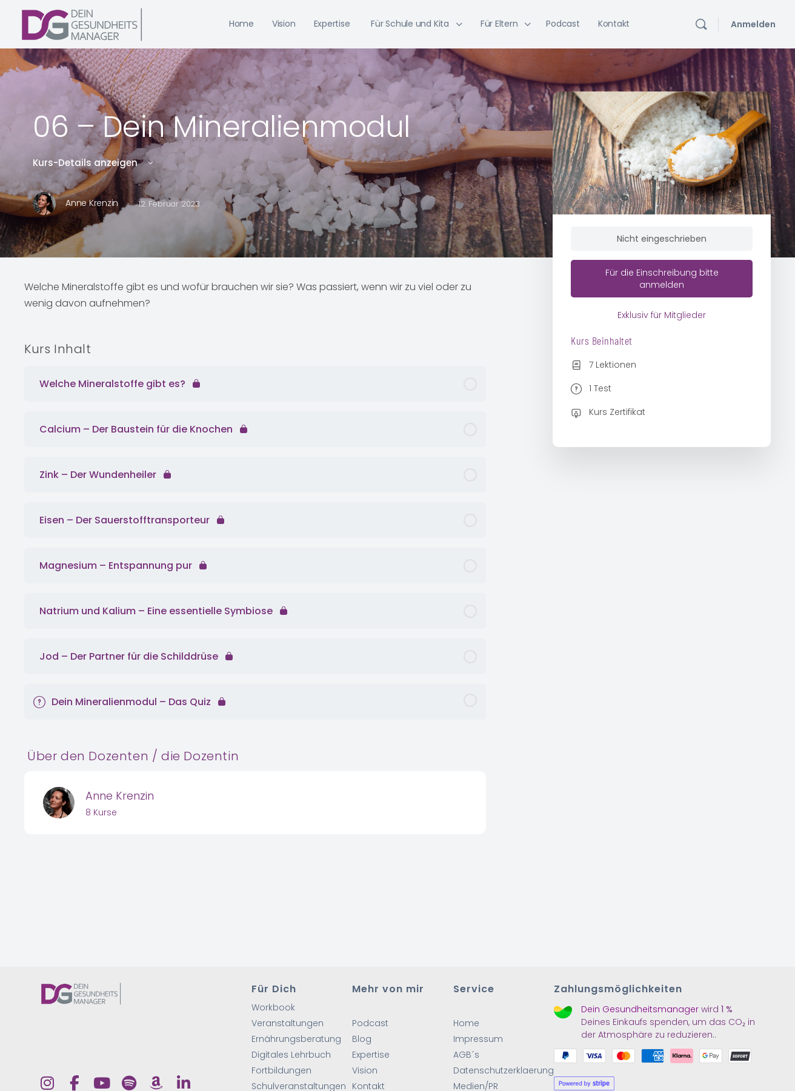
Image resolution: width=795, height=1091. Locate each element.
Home (466, 1024)
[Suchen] (701, 24)
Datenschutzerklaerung (503, 1072)
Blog (361, 1040)
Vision (365, 1072)
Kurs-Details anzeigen (94, 162)
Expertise (371, 1056)
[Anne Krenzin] (59, 802)
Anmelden (753, 24)
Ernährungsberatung (296, 1040)
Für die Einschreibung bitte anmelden (662, 279)
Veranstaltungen (287, 1024)
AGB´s (466, 1056)
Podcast (370, 1024)
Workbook (273, 1008)
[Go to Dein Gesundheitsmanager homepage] (81, 23)
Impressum (478, 1040)
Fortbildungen (281, 1072)
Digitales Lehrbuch (291, 1056)
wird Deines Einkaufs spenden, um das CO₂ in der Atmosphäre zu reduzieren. (668, 1023)
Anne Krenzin (119, 795)
